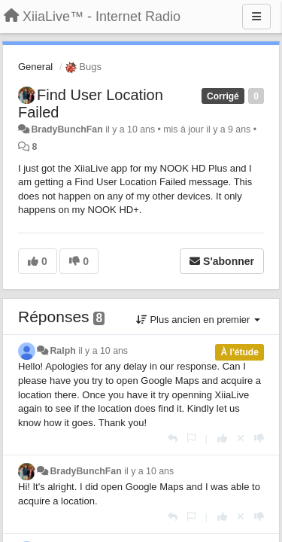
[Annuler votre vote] (240, 438)
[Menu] (256, 16)
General (35, 66)
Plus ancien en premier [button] (198, 319)
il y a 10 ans (103, 351)
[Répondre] (172, 438)
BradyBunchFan (66, 129)
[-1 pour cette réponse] (259, 438)
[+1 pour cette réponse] (222, 438)
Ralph (62, 351)
